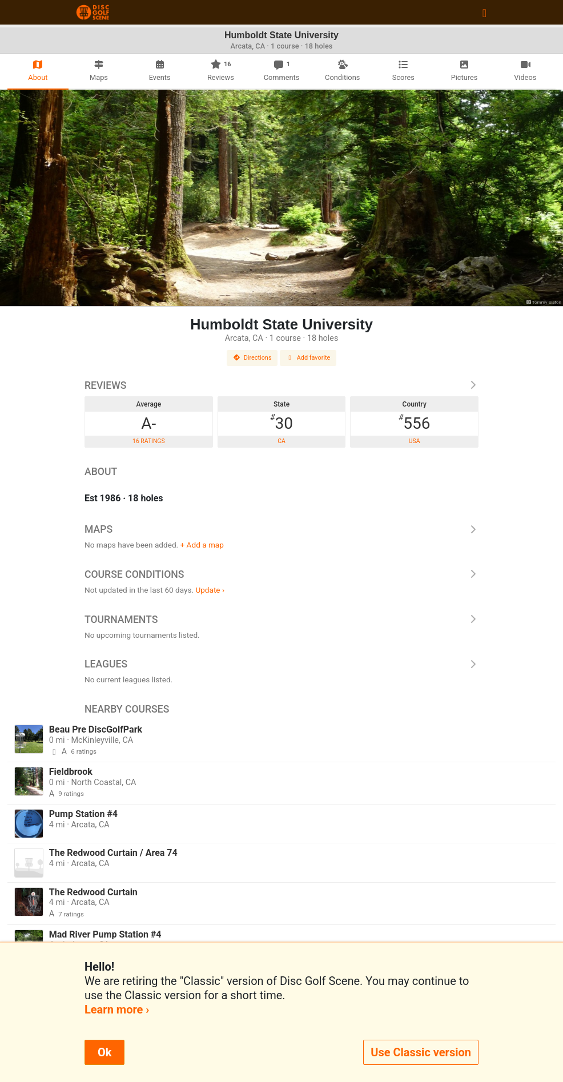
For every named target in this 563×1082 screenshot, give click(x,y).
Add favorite (308, 357)
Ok (104, 1052)
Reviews (281, 385)
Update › (209, 589)
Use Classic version (421, 1052)
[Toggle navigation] (484, 12)
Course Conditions (281, 574)
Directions (252, 357)
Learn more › (117, 1009)
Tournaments (281, 619)
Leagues (281, 664)
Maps (281, 529)
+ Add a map (202, 544)
